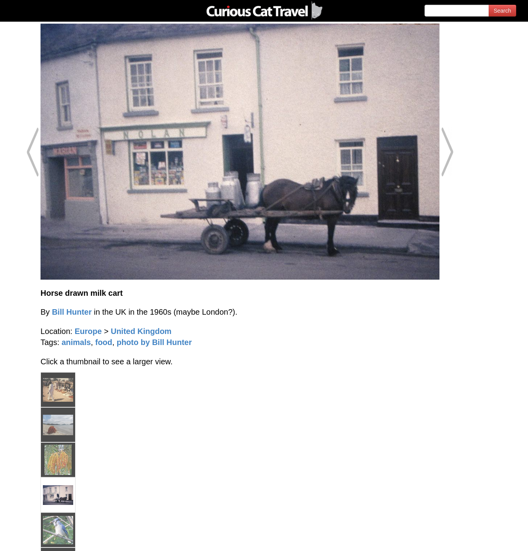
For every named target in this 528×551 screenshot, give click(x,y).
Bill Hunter (72, 312)
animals (75, 342)
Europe (88, 331)
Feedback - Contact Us (489, 538)
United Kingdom (141, 331)
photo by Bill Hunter (154, 342)
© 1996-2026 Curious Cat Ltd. (47, 538)
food (103, 342)
